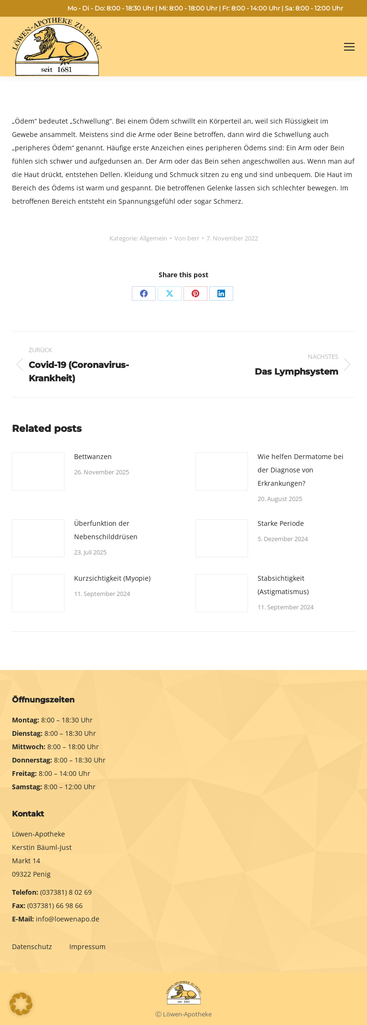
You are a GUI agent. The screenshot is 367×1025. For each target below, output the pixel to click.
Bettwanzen (93, 456)
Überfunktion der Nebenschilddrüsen (106, 530)
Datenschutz (33, 946)
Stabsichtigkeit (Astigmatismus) (283, 585)
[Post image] (38, 471)
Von (186, 238)
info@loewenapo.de (67, 918)
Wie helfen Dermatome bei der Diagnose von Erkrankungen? (301, 470)
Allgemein (153, 238)
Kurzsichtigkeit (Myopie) (112, 578)
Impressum (87, 946)
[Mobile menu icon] (349, 46)
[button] (21, 1004)
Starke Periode (281, 523)
